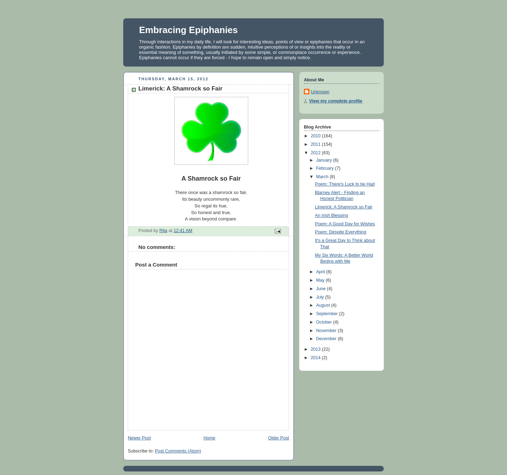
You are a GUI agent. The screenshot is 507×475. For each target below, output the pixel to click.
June (321, 288)
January (324, 160)
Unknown (320, 91)
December (327, 338)
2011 (316, 144)
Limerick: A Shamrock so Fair (344, 207)
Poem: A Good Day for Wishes (345, 223)
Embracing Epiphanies (188, 30)
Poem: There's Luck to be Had (345, 184)
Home (209, 438)
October (324, 322)
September (327, 313)
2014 (316, 357)
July (320, 297)
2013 (316, 349)
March (323, 176)
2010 (316, 135)
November (327, 330)
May (321, 280)
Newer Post (139, 438)
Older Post (278, 438)
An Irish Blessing (331, 215)
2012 (316, 152)
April (321, 271)
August (323, 305)
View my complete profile (335, 101)
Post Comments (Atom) (178, 451)
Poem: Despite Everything (341, 232)
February (325, 168)
